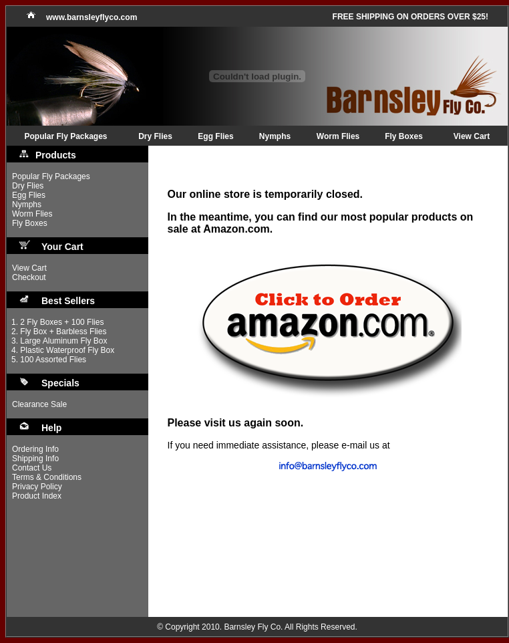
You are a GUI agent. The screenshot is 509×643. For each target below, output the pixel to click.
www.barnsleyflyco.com (91, 17)
